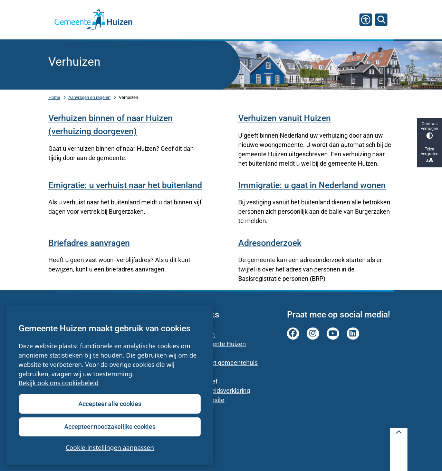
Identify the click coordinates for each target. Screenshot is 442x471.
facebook (293, 333)
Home (54, 97)
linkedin (353, 333)
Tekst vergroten (429, 155)
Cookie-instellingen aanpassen (110, 447)
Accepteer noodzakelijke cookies (109, 426)
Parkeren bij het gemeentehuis (216, 362)
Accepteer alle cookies (109, 403)
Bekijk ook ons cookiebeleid (59, 383)
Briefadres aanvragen (89, 243)
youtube (333, 333)
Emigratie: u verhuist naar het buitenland (125, 185)
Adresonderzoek (269, 243)
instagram (313, 333)
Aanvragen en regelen (89, 97)
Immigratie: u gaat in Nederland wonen (312, 185)
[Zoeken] (381, 19)
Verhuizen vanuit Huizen (284, 118)
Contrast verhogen (429, 130)
